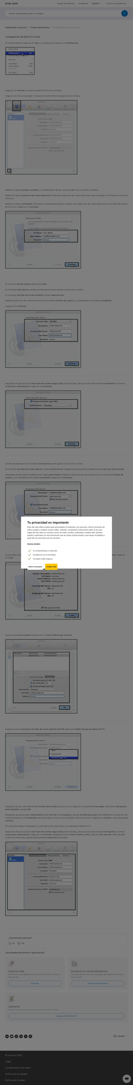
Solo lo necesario (35, 567)
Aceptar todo (51, 567)
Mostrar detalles (33, 544)
